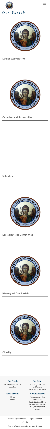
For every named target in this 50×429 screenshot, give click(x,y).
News (12, 397)
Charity (6, 352)
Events (12, 400)
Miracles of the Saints (37, 389)
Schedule (8, 176)
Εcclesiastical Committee (17, 235)
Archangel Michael (37, 385)
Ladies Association (14, 59)
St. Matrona (37, 387)
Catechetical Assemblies (17, 117)
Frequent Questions (37, 397)
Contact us (37, 400)
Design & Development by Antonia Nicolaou (25, 426)
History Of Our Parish (15, 293)
